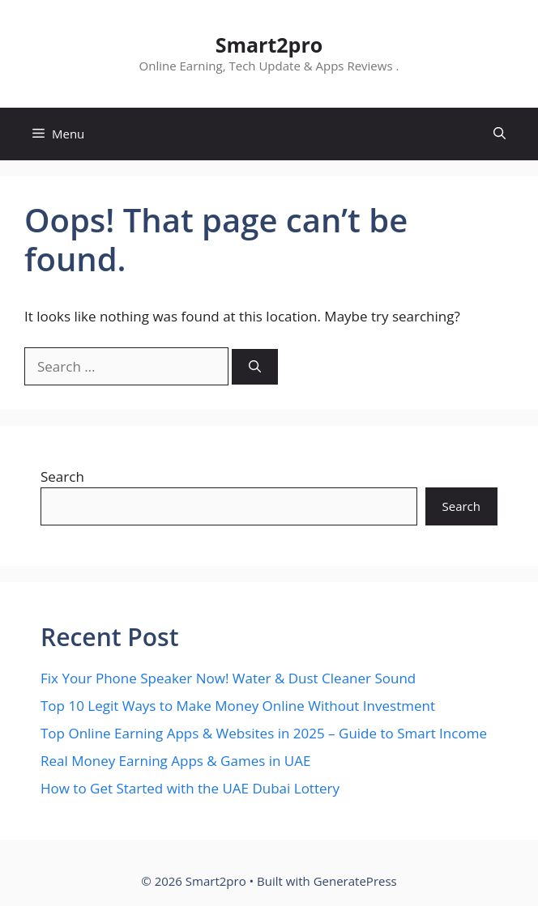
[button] (499, 134)
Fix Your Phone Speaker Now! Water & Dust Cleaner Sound (228, 678)
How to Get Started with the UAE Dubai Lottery (190, 788)
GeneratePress (355, 881)
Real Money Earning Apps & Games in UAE (175, 760)
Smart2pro (269, 44)
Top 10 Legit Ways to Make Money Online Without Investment (238, 705)
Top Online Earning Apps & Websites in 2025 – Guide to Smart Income (264, 733)
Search (62, 476)
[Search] (255, 367)
